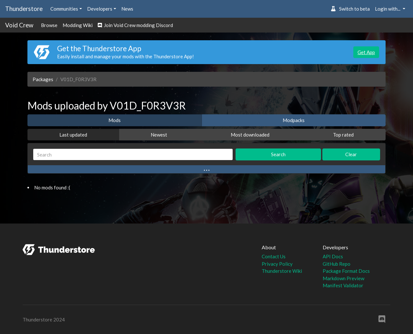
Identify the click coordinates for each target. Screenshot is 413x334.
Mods (114, 120)
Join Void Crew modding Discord (135, 25)
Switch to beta (350, 9)
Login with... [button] (388, 9)
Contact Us (274, 256)
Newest (159, 135)
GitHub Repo (336, 264)
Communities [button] (64, 9)
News (127, 9)
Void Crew (19, 25)
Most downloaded (250, 135)
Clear (351, 154)
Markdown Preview (343, 278)
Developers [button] (99, 9)
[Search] (133, 154)
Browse (49, 25)
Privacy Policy (277, 264)
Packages (43, 79)
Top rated (343, 135)
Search (278, 154)
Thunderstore (24, 8)
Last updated (73, 135)
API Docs (333, 256)
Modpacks (294, 120)
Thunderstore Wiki (282, 271)
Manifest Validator (343, 285)
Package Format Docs (346, 271)
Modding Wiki (78, 25)
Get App (366, 52)
